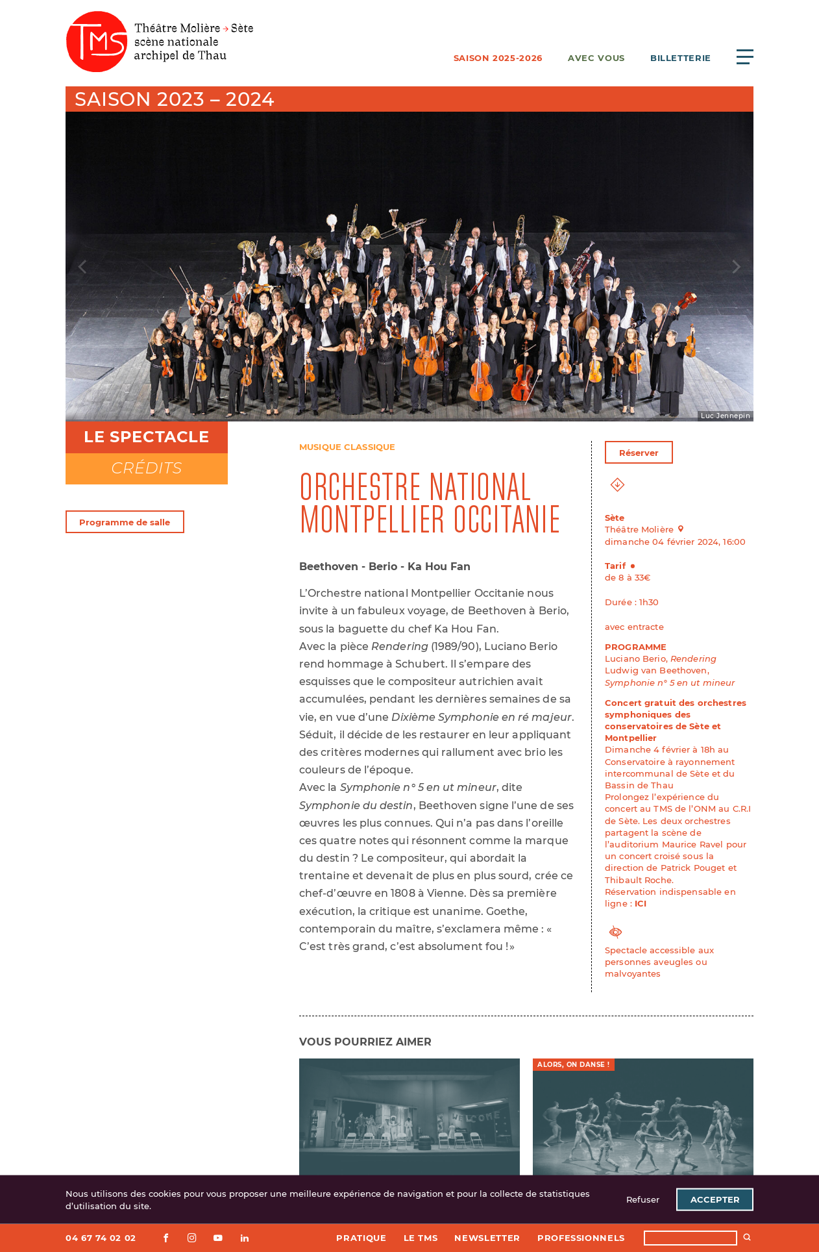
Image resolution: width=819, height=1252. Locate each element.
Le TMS (421, 1238)
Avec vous (596, 58)
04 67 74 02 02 (101, 1238)
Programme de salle (124, 522)
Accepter (715, 1199)
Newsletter (487, 1238)
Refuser (642, 1199)
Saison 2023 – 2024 (174, 99)
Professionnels (581, 1238)
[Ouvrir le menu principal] (745, 56)
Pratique (361, 1238)
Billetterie (680, 58)
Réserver (639, 452)
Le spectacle (146, 436)
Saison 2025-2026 (498, 58)
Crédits (146, 467)
